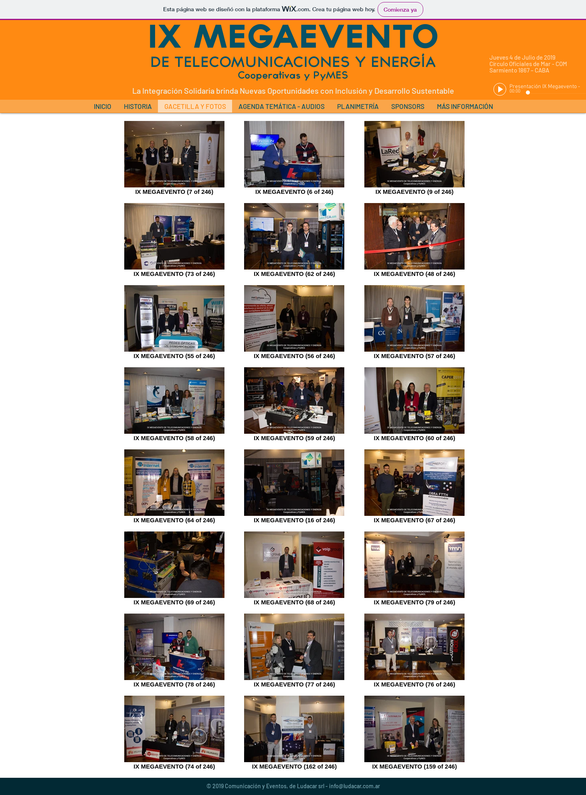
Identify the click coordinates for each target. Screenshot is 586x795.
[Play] (500, 89)
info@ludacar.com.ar (354, 786)
